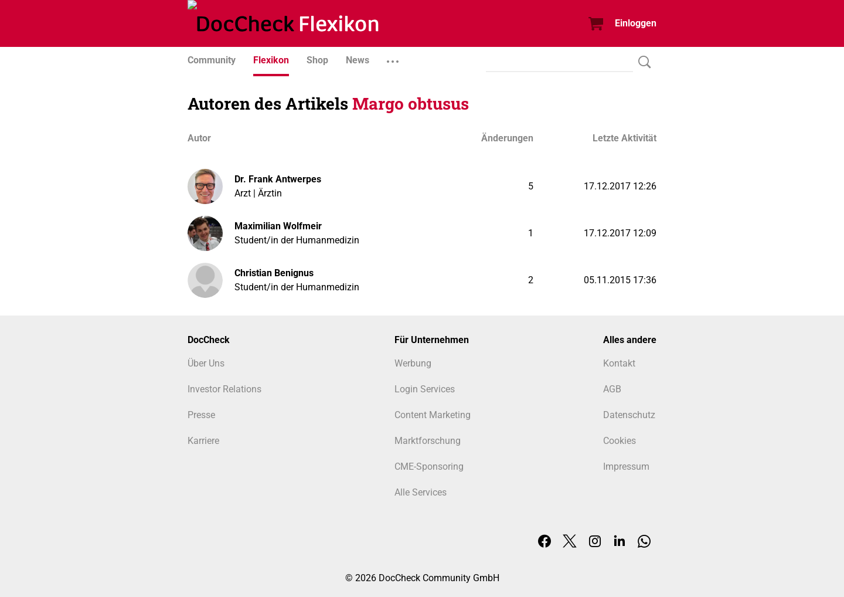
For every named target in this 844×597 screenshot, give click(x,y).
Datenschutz (629, 414)
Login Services (424, 389)
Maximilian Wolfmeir (278, 226)
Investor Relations (224, 389)
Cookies (619, 440)
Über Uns (206, 363)
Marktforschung (427, 440)
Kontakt (619, 363)
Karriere (203, 440)
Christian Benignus (274, 273)
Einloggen (635, 23)
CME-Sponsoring (429, 466)
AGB (612, 389)
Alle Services (420, 492)
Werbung (412, 363)
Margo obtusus (410, 103)
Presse (201, 414)
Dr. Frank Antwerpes (277, 179)
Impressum (626, 466)
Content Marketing (432, 414)
